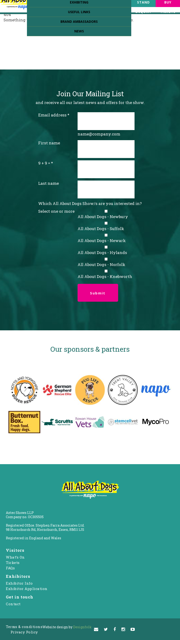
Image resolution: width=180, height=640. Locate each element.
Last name (48, 183)
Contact (13, 603)
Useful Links (79, 12)
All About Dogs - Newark (102, 240)
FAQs (10, 568)
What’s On (15, 557)
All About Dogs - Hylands (102, 252)
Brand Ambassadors (79, 21)
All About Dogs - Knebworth (105, 276)
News (79, 31)
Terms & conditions (24, 626)
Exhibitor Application (27, 588)
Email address (52, 115)
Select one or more (56, 211)
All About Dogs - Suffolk (101, 228)
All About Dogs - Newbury (103, 216)
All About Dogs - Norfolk (101, 264)
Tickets (13, 562)
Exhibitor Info (19, 583)
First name (49, 143)
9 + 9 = (44, 163)
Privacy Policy (24, 632)
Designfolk (67, 627)
